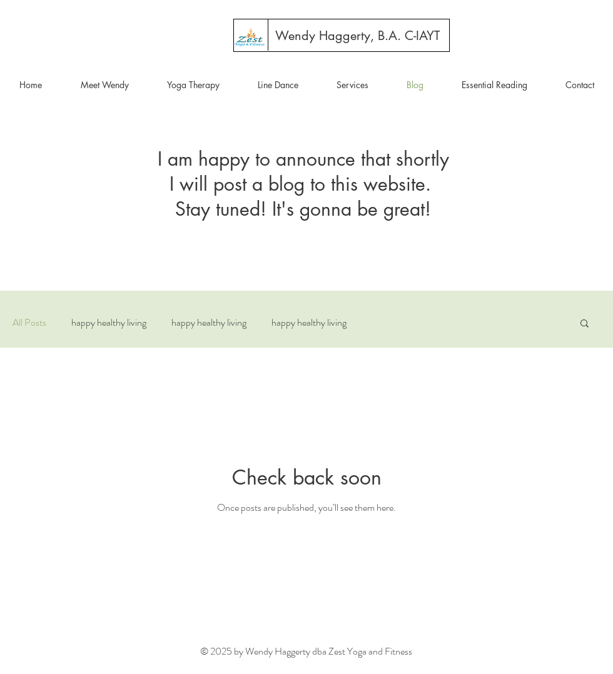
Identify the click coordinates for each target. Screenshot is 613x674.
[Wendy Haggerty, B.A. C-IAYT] (357, 35)
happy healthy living (108, 322)
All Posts (29, 322)
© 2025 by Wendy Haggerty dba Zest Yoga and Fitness (306, 651)
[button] (584, 324)
